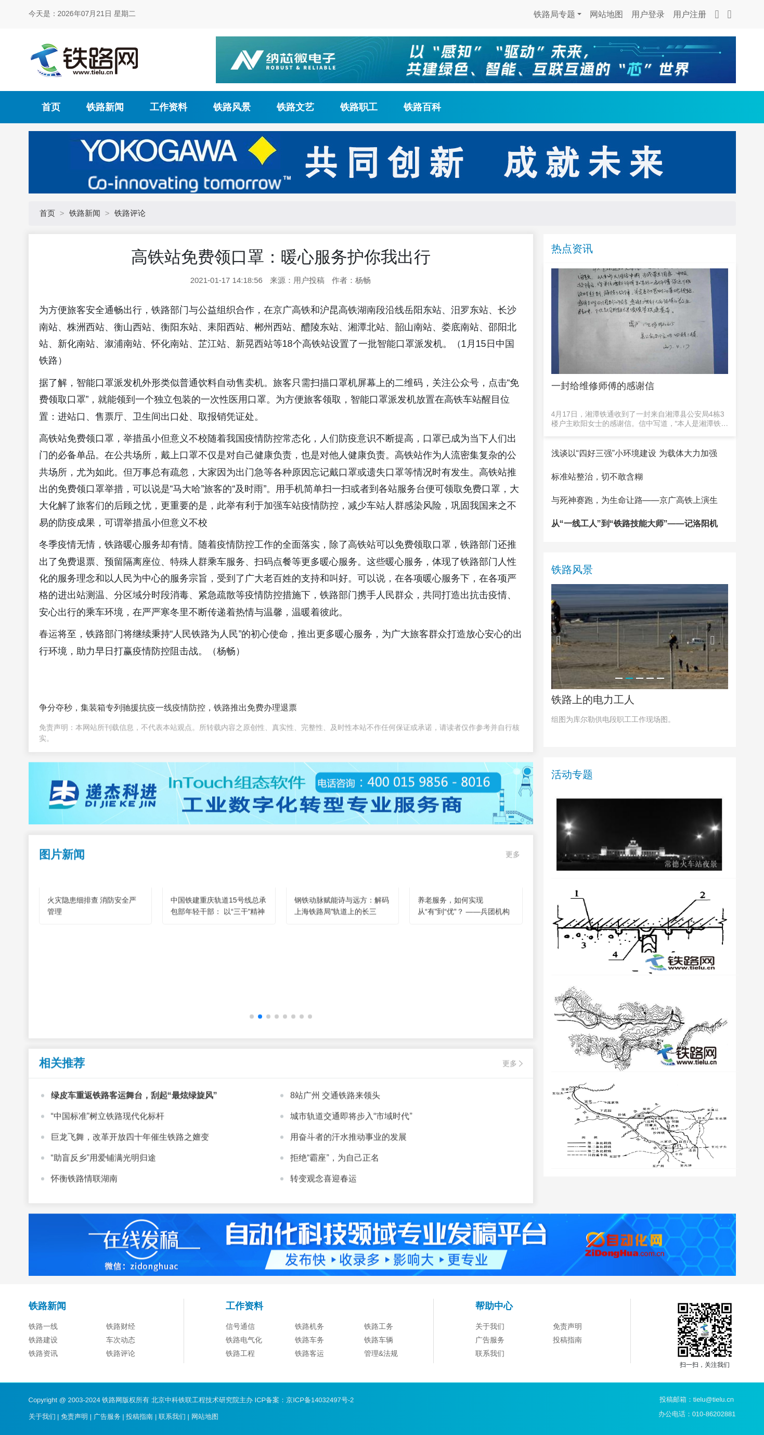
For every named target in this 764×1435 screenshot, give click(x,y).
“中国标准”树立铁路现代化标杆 (108, 1140)
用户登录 (648, 14)
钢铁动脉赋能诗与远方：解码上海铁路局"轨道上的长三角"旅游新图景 (341, 936)
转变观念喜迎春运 (323, 1202)
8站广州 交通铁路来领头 (335, 1119)
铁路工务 (378, 1353)
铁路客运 (309, 1380)
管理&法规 (381, 1380)
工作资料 (168, 107)
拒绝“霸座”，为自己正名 (334, 1182)
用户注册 (689, 14)
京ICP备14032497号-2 (320, 1400)
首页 (51, 107)
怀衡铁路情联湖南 (84, 1202)
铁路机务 (309, 1353)
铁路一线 (43, 1353)
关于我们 (489, 1353)
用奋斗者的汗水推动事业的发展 (348, 1161)
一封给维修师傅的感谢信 (602, 386)
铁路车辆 (378, 1367)
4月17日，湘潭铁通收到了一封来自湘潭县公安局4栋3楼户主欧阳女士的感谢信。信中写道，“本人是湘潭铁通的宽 (640, 419)
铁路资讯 (43, 1380)
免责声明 (567, 1353)
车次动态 (120, 1367)
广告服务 (489, 1367)
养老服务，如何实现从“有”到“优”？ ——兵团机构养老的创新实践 (464, 936)
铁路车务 (309, 1367)
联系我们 (489, 1380)
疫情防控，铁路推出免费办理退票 (234, 707)
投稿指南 (567, 1367)
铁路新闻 (105, 107)
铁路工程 (240, 1380)
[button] (252, 1041)
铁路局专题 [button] (554, 14)
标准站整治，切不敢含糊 (597, 503)
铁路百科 (422, 107)
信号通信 (240, 1353)
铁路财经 (120, 1353)
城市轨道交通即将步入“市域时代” (351, 1140)
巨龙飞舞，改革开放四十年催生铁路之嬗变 (130, 1161)
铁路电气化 (244, 1367)
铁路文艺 (295, 107)
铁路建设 (43, 1367)
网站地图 (606, 14)
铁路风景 (232, 107)
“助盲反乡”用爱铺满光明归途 (104, 1182)
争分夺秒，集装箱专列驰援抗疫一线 (105, 707)
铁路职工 (359, 107)
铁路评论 (130, 213)
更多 (513, 878)
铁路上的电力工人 (592, 726)
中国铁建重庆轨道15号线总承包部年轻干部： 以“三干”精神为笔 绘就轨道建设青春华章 (218, 936)
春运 (48, 634)
